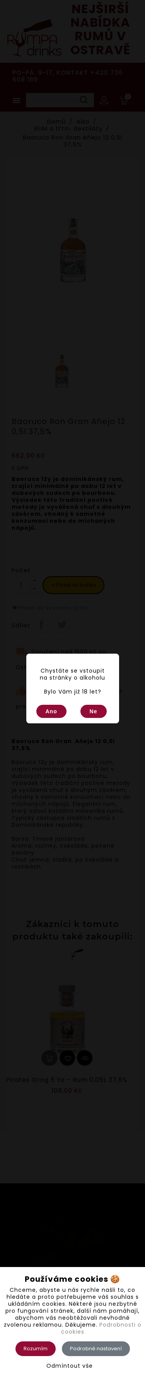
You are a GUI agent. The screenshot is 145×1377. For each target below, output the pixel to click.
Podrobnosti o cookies (101, 1328)
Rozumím (36, 1348)
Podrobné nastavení (96, 1348)
